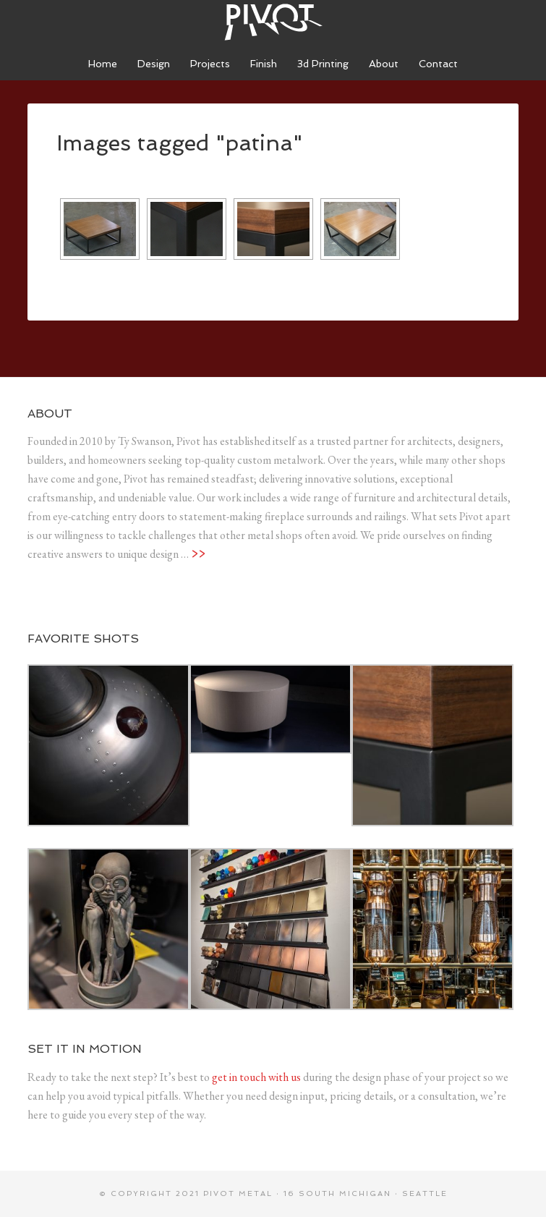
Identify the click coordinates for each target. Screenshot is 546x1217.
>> (198, 554)
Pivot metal (238, 1193)
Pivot (273, 21)
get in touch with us (256, 1077)
